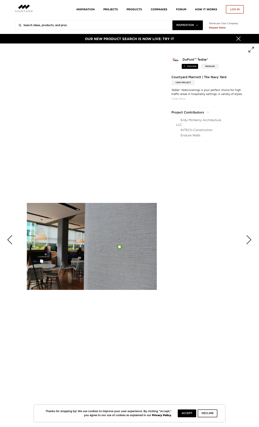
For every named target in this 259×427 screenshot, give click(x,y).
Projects (110, 9)
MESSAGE (210, 66)
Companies (159, 9)
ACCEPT (187, 413)
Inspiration (85, 9)
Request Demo (217, 27)
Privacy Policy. (162, 415)
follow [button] (191, 66)
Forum (181, 9)
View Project (183, 83)
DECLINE (208, 413)
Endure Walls (190, 135)
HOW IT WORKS (206, 9)
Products (134, 9)
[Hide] (238, 38)
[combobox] (187, 25)
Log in (235, 9)
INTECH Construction (197, 130)
